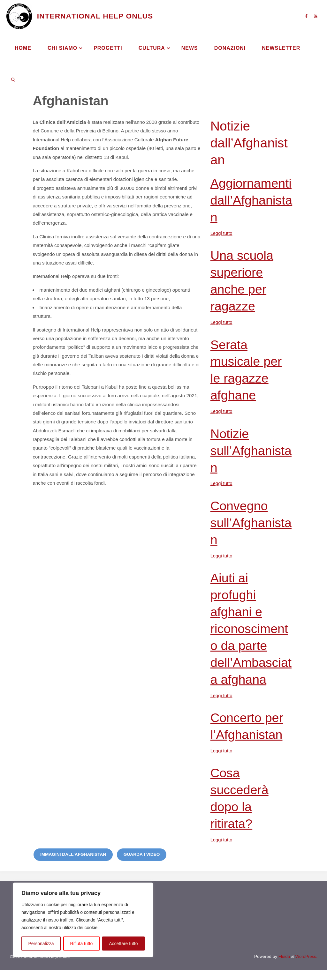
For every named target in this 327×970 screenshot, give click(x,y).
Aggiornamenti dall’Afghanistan (252, 200)
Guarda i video (142, 854)
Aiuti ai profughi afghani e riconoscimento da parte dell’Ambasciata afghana (252, 628)
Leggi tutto (221, 233)
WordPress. (305, 956)
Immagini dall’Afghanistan (73, 854)
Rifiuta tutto (81, 943)
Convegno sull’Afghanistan (252, 522)
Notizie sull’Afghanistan (252, 450)
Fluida (282, 956)
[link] (13, 80)
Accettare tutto (123, 943)
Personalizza (41, 943)
